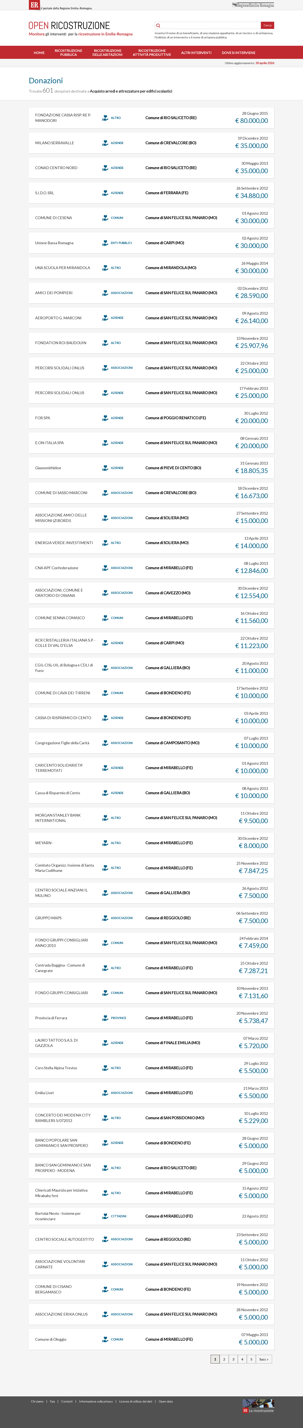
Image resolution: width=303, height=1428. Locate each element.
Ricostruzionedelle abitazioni (107, 53)
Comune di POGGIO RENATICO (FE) (175, 417)
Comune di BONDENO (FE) (168, 692)
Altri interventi (196, 53)
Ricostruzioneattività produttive (152, 53)
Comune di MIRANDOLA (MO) (170, 267)
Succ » (263, 1359)
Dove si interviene (238, 53)
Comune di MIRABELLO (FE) (169, 567)
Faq (52, 1401)
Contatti (67, 1401)
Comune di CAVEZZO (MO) (167, 593)
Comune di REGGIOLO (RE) (168, 918)
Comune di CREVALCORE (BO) (170, 142)
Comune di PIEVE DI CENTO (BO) (173, 467)
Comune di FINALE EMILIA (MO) (172, 1042)
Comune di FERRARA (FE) (166, 192)
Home (39, 53)
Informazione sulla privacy (96, 1401)
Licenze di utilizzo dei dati (135, 1401)
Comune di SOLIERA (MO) (167, 517)
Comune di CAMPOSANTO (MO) (172, 742)
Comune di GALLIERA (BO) (167, 667)
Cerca (267, 25)
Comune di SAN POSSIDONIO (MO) (174, 1117)
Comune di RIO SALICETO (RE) (171, 117)
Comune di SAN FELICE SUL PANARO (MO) (181, 217)
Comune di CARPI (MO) (164, 242)
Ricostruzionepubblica (68, 53)
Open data (166, 1401)
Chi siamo (37, 1401)
